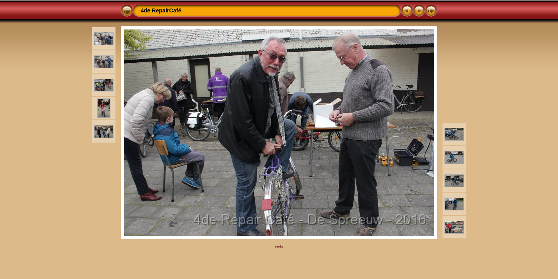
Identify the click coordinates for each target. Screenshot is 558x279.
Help (279, 247)
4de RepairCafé (161, 10)
